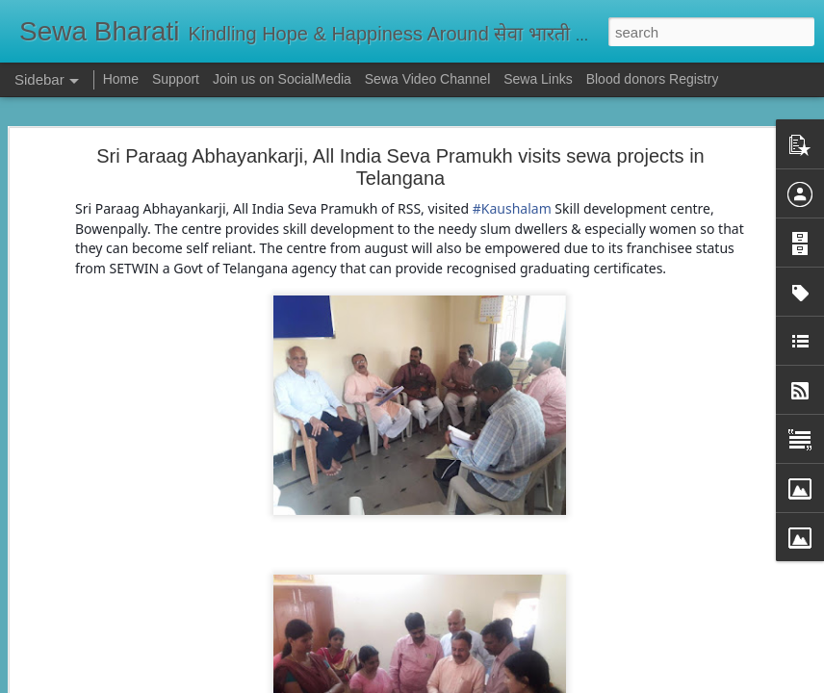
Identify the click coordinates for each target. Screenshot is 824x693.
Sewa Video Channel (428, 79)
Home (121, 79)
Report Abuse (529, 682)
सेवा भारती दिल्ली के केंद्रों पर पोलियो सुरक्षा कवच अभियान (170, 594)
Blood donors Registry (652, 79)
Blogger (472, 682)
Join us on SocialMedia (282, 79)
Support (175, 79)
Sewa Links (539, 79)
